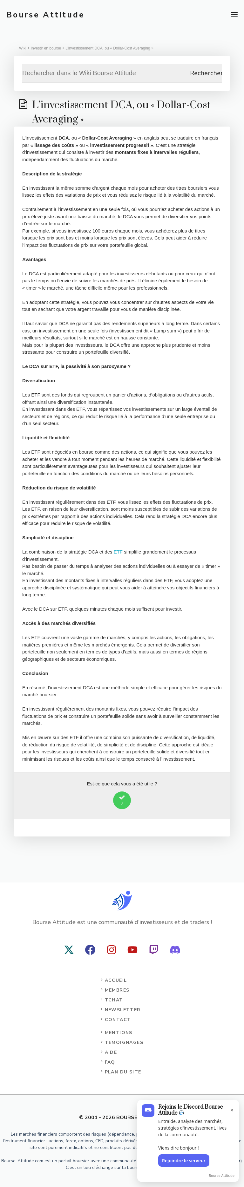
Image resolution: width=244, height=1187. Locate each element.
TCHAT (114, 1000)
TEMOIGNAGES (124, 1042)
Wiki (22, 48)
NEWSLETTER (123, 1010)
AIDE (111, 1052)
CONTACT (118, 1020)
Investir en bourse (46, 48)
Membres (117, 990)
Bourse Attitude (45, 15)
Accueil (116, 980)
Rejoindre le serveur (184, 1160)
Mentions (118, 1033)
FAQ (110, 1062)
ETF (118, 551)
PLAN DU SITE (123, 1072)
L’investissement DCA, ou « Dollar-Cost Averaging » (109, 48)
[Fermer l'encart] (230, 1107)
